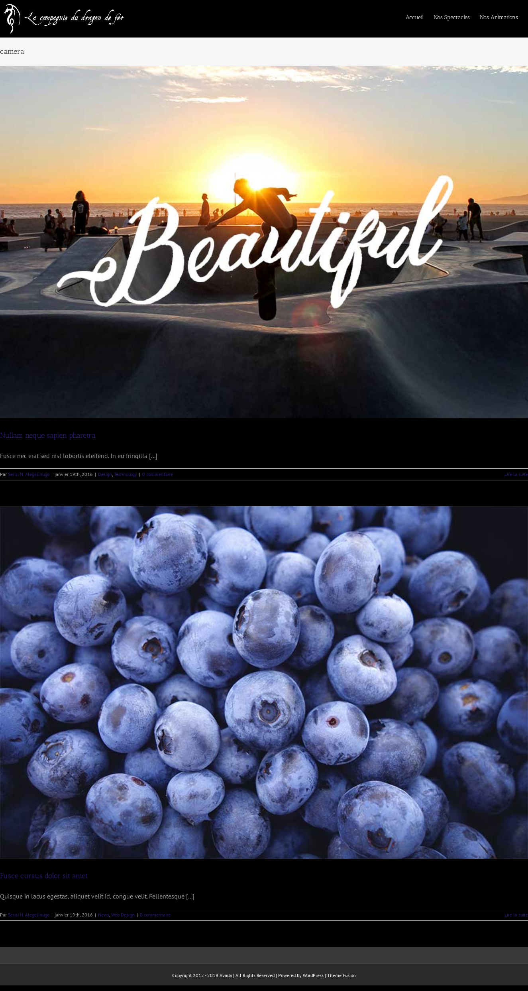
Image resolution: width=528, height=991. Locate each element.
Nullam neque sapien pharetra (48, 435)
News (103, 915)
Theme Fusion (341, 975)
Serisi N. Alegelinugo (28, 474)
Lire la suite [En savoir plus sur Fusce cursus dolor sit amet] (516, 915)
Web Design (123, 915)
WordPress (313, 975)
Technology (125, 474)
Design (105, 474)
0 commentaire (157, 474)
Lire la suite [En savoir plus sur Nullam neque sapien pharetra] (516, 474)
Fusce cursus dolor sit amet (44, 875)
